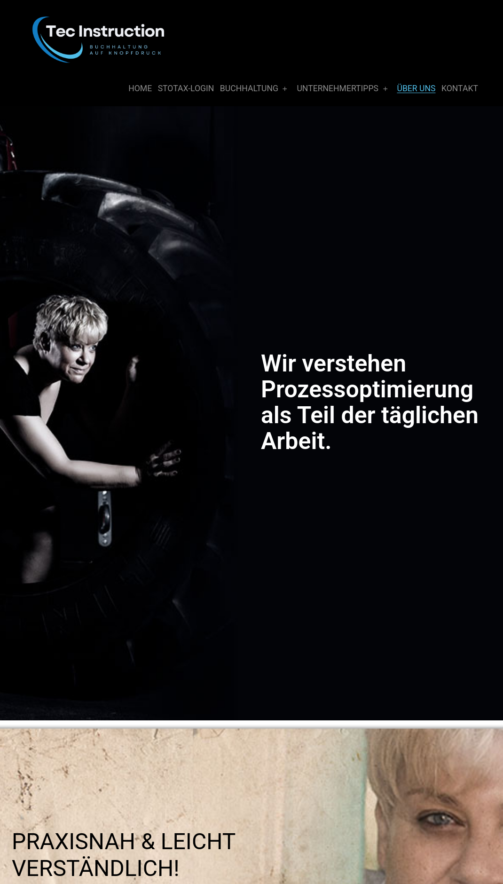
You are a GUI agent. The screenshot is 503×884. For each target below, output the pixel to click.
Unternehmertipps (337, 88)
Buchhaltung (249, 88)
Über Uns (416, 88)
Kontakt (459, 88)
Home (140, 88)
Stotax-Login (186, 88)
